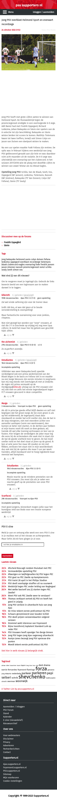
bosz (34, 665)
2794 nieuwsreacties (10, 345)
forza (41, 669)
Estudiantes (7, 360)
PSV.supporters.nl (11, 771)
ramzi (42, 267)
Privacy (6, 742)
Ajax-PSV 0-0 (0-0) (28, 345)
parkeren (39, 673)
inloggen (37, 12)
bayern (23, 665)
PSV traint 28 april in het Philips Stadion (27, 580)
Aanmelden (8, 706)
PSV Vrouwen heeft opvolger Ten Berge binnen (30, 632)
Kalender (7, 716)
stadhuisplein (50, 678)
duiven (40, 259)
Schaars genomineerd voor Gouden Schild (28, 614)
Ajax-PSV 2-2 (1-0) (28, 298)
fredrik (44, 264)
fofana (47, 259)
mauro (8, 673)
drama (47, 665)
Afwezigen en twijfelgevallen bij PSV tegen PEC (30, 574)
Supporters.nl (10, 757)
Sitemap (7, 774)
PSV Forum (8, 710)
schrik (15, 677)
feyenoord (22, 670)
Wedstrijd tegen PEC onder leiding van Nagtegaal (31, 586)
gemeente (51, 670)
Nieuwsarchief (10, 723)
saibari (6, 677)
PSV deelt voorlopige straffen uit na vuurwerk (30, 583)
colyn (33, 259)
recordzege (35, 262)
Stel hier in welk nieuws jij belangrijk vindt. (22, 650)
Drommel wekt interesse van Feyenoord (27, 623)
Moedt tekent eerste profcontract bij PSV (28, 644)
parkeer (26, 673)
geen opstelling (43, 298)
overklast (24, 262)
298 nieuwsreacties (10, 499)
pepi (50, 673)
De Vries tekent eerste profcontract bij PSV (29, 611)
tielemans (46, 262)
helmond (20, 259)
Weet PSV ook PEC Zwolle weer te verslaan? (29, 595)
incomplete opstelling (11, 367)
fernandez (12, 670)
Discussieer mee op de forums (16, 236)
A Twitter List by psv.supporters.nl (18, 689)
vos (21, 269)
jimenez (11, 267)
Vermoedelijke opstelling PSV (22, 571)
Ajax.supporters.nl (12, 764)
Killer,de (17, 387)
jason (4, 267)
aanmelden (48, 12)
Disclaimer (8, 738)
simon (16, 269)
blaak (4, 264)
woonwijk (22, 681)
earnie (4, 670)
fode (38, 264)
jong (4, 259)
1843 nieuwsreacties (10, 363)
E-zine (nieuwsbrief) (13, 720)
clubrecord (12, 264)
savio (27, 259)
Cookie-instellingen (12, 781)
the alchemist (8, 342)
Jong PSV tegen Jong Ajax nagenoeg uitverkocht (31, 635)
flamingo (31, 670)
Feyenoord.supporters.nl (15, 767)
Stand (6, 713)
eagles (21, 264)
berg (27, 665)
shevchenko (32, 677)
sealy (4, 269)
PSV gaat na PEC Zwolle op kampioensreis (28, 577)
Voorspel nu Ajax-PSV (27, 406)
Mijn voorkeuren (11, 777)
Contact (7, 752)
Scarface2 (6, 496)
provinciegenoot (31, 267)
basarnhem (13, 665)
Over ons (8, 729)
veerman (11, 681)
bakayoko (11, 259)
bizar (30, 665)
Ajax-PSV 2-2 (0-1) (28, 363)
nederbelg (16, 673)
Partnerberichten (11, 749)
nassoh (19, 267)
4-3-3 (40, 345)
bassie (18, 665)
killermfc (6, 295)
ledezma (6, 262)
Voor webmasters (11, 735)
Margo (4, 403)
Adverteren (8, 745)
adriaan (4, 665)
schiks (48, 267)
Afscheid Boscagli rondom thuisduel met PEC (30, 568)
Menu (11, 12)
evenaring (30, 264)
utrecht (4, 681)
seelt (9, 269)
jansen (51, 264)
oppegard (14, 262)
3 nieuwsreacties (9, 406)
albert (7, 665)
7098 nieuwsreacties (10, 298)
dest (41, 665)
